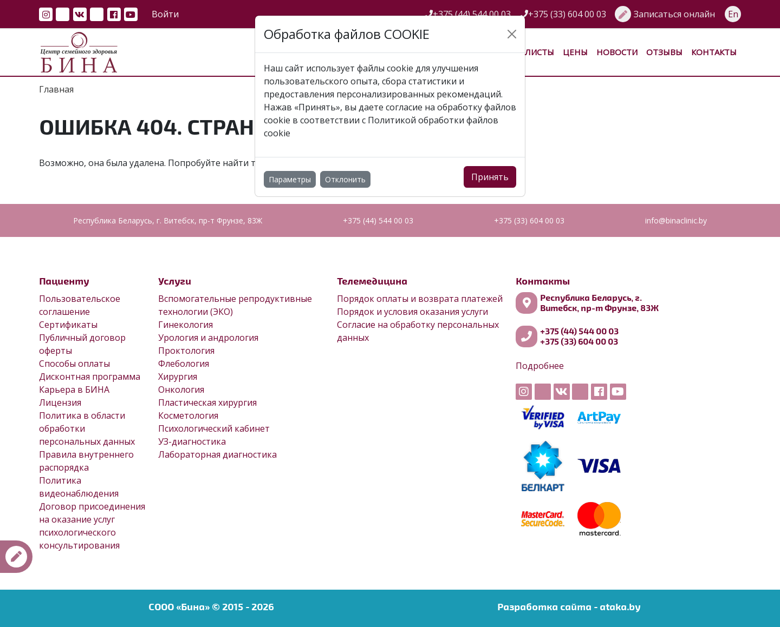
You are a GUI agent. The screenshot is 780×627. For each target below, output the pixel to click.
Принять (490, 177)
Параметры (290, 179)
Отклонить (345, 179)
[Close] (512, 34)
